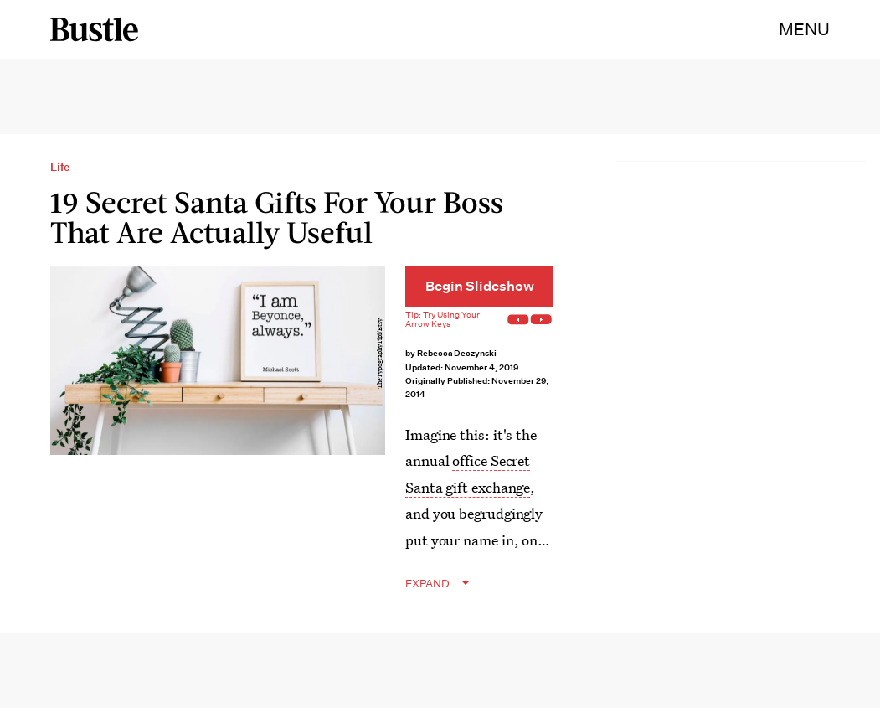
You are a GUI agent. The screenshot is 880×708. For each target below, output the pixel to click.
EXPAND (427, 583)
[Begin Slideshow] (479, 286)
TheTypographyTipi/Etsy (379, 353)
